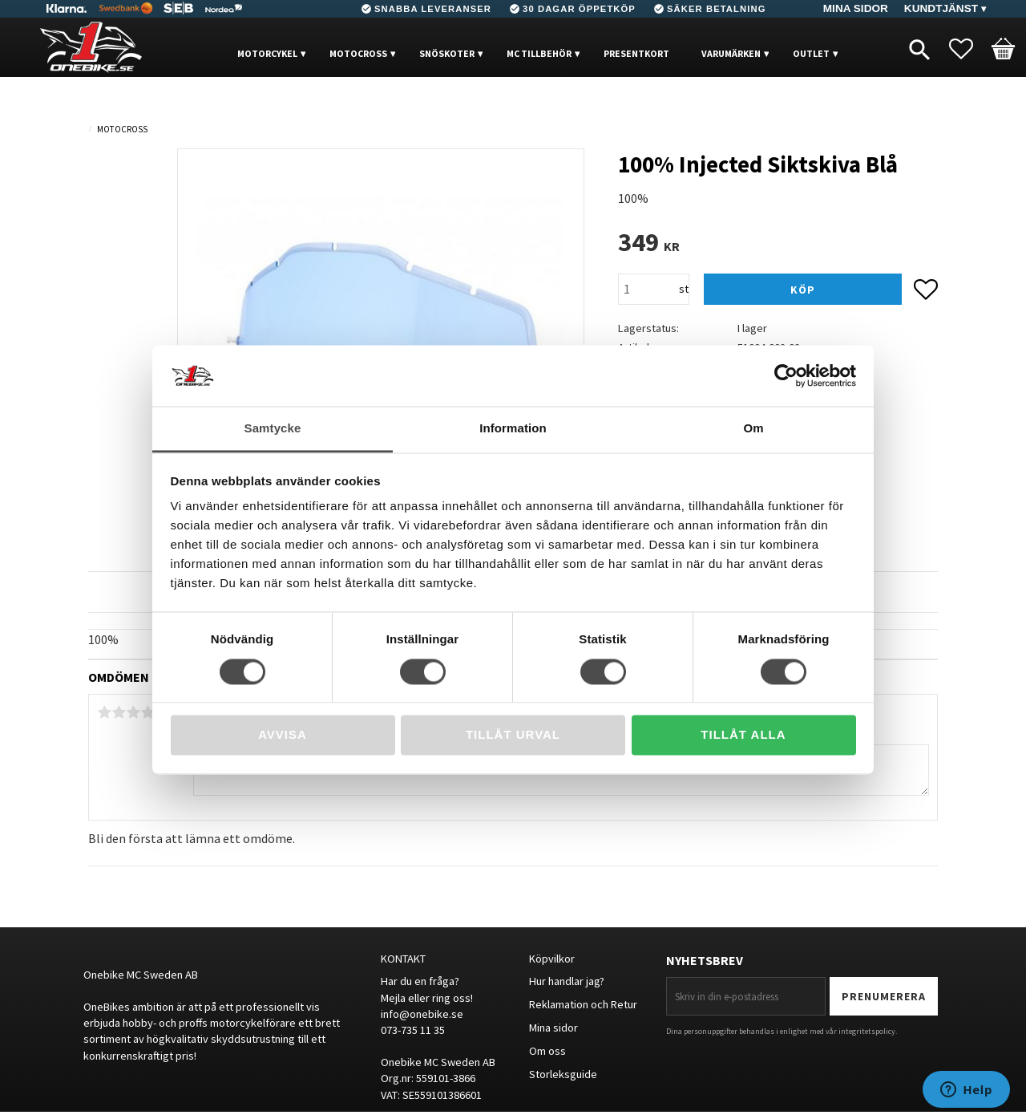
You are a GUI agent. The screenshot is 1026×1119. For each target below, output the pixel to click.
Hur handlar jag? (566, 981)
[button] (969, 49)
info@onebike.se (422, 1014)
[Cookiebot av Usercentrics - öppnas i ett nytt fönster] (786, 375)
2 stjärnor (118, 712)
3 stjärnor (133, 712)
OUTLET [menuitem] (811, 53)
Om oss (547, 1051)
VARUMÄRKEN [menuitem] (731, 53)
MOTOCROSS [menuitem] (358, 53)
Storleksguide (563, 1074)
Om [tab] (753, 429)
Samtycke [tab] (272, 429)
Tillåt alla (743, 735)
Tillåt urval (513, 735)
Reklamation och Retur (583, 1004)
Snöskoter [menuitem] (447, 53)
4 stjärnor (147, 712)
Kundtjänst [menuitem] (941, 8)
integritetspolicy (866, 1031)
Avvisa (282, 735)
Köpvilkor (552, 958)
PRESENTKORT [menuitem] (636, 53)
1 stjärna (104, 712)
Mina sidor (553, 1027)
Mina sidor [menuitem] (855, 8)
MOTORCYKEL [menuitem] (267, 53)
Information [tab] (513, 429)
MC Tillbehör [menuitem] (539, 53)
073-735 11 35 (413, 1030)
